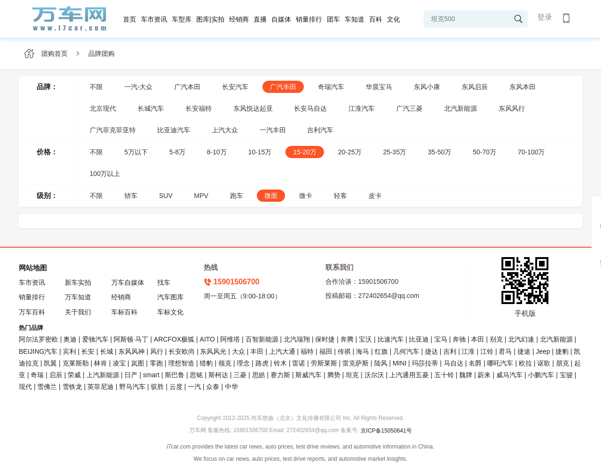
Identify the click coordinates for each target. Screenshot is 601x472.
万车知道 (78, 297)
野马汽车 (132, 386)
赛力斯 (280, 375)
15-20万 (304, 152)
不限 (96, 87)
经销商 (239, 19)
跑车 (236, 195)
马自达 (453, 363)
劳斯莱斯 (324, 363)
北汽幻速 (521, 339)
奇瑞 (37, 375)
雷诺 (298, 363)
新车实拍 (78, 282)
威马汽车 (509, 375)
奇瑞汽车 (331, 87)
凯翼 (50, 363)
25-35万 (395, 152)
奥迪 (70, 339)
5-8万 (177, 152)
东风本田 (522, 87)
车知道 (354, 19)
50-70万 (484, 152)
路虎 (262, 363)
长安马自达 (310, 108)
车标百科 (124, 312)
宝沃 (365, 339)
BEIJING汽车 (38, 351)
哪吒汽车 (500, 363)
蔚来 (484, 375)
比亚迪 (419, 339)
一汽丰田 (273, 130)
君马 (505, 351)
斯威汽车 (308, 375)
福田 (325, 351)
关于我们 (78, 312)
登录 (544, 17)
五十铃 (444, 375)
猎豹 (206, 363)
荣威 (74, 375)
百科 (375, 19)
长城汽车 (151, 108)
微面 (270, 195)
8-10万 (217, 152)
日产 (131, 375)
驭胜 (157, 386)
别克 (496, 339)
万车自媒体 (127, 282)
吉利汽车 (320, 130)
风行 (156, 351)
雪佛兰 (47, 386)
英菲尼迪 (100, 386)
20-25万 (350, 152)
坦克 (352, 375)
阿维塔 (230, 339)
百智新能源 (262, 339)
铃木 (280, 363)
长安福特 (198, 108)
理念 (243, 363)
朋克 (562, 363)
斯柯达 (218, 375)
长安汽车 (235, 87)
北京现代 (103, 108)
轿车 (131, 195)
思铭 (196, 375)
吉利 (449, 351)
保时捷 (325, 339)
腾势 (333, 375)
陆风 (380, 363)
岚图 (137, 363)
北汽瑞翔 (297, 339)
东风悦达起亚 (253, 108)
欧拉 (525, 363)
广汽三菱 (409, 108)
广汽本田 (187, 87)
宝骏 (566, 375)
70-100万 (531, 152)
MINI (400, 363)
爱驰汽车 (95, 339)
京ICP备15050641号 (386, 430)
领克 (224, 363)
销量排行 (309, 19)
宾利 (69, 351)
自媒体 (281, 19)
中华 (231, 386)
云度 (176, 386)
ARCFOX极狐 (174, 339)
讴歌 (543, 363)
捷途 (524, 351)
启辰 (55, 375)
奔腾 (347, 339)
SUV (166, 195)
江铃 (486, 351)
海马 (362, 351)
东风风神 (131, 351)
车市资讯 (154, 19)
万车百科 (32, 312)
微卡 (305, 195)
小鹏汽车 (541, 375)
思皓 (258, 375)
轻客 (340, 195)
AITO (207, 339)
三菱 (240, 375)
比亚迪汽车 (173, 130)
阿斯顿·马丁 (131, 339)
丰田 (256, 351)
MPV (201, 195)
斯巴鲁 (175, 375)
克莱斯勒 (75, 363)
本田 (477, 339)
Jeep (543, 351)
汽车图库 (170, 297)
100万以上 (105, 173)
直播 (260, 19)
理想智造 (181, 363)
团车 (333, 19)
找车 (163, 282)
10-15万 (260, 152)
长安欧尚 (182, 351)
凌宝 (119, 363)
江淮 (468, 351)
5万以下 (136, 152)
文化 (393, 19)
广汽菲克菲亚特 (113, 130)
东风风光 (213, 351)
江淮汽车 (361, 108)
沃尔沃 (374, 375)
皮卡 (375, 195)
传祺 (344, 351)
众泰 (212, 386)
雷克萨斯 (355, 363)
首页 (129, 19)
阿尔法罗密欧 (39, 339)
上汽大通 (282, 351)
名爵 (475, 363)
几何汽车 (406, 351)
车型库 (182, 19)
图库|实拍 (210, 19)
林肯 (100, 363)
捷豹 (562, 351)
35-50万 (439, 152)
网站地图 (33, 268)
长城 (106, 351)
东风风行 (512, 108)
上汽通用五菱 (409, 375)
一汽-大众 (138, 87)
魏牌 (465, 375)
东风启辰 (475, 87)
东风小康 (427, 87)
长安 (87, 351)
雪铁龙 (72, 386)
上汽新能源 (102, 375)
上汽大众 (225, 130)
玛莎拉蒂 (425, 363)
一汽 (194, 386)
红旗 (381, 351)
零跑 (156, 363)
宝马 (440, 339)
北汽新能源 (460, 108)
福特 (307, 351)
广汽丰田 (283, 87)
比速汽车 (391, 339)
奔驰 (459, 339)
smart (151, 375)
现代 (25, 386)
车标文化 (170, 312)
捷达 (431, 351)
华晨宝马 (379, 87)
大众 (238, 351)
